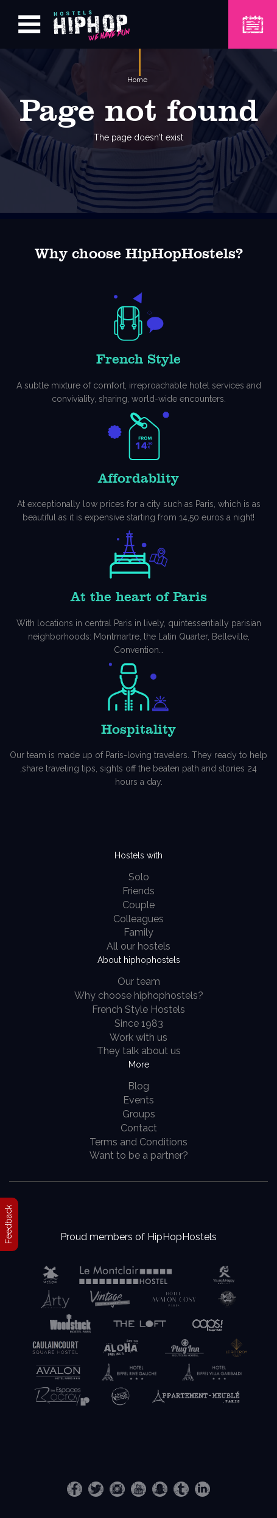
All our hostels (138, 946)
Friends (138, 891)
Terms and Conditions (138, 1142)
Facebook (74, 1489)
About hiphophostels (138, 960)
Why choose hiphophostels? (138, 995)
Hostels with (138, 855)
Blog (138, 1086)
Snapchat (159, 1489)
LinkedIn (202, 1489)
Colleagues (138, 919)
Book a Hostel (252, 16)
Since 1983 (138, 1023)
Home (137, 79)
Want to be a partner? (138, 1155)
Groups (138, 1114)
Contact (139, 1128)
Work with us (138, 1037)
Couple (138, 905)
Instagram (117, 1489)
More (138, 1064)
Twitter (95, 1489)
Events (138, 1100)
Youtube (138, 1489)
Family (138, 932)
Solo (138, 877)
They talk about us (139, 1051)
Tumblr (181, 1489)
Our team (138, 981)
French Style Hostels (138, 1009)
